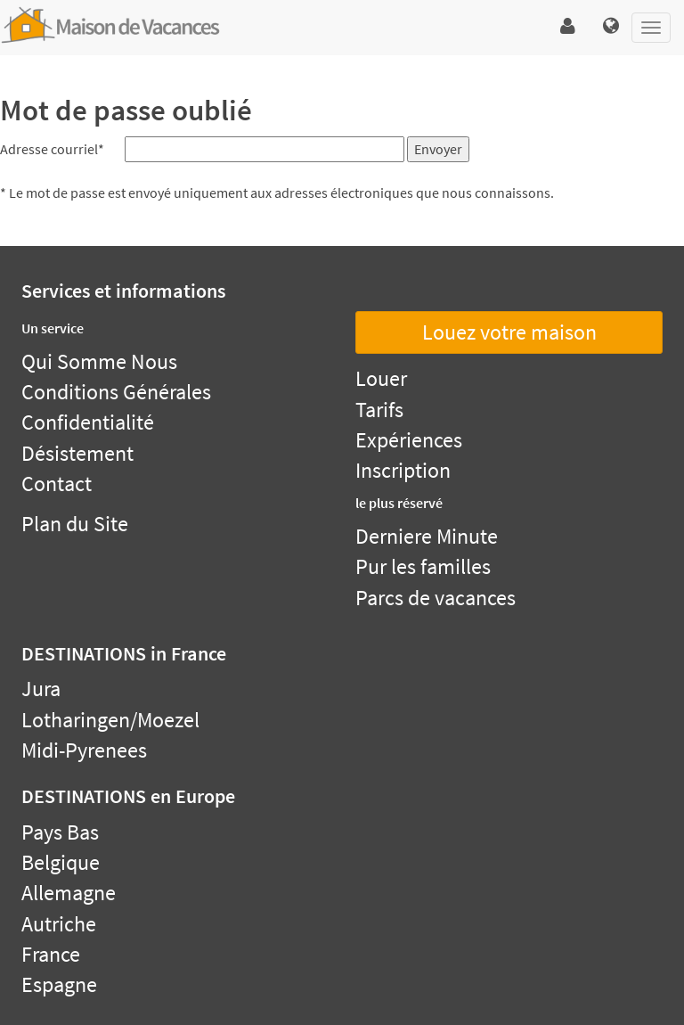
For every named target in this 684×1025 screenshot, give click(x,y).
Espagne (59, 984)
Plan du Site (74, 523)
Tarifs (379, 409)
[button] (568, 26)
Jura (41, 688)
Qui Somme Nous (99, 361)
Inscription (403, 470)
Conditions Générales (116, 392)
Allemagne (68, 892)
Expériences (408, 440)
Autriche (58, 924)
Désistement (77, 453)
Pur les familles (423, 566)
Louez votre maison (509, 332)
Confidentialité (87, 422)
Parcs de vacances (435, 597)
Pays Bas (60, 832)
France (50, 954)
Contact (56, 483)
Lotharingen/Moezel (110, 720)
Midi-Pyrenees (84, 750)
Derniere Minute (426, 536)
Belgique (60, 862)
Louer (381, 378)
